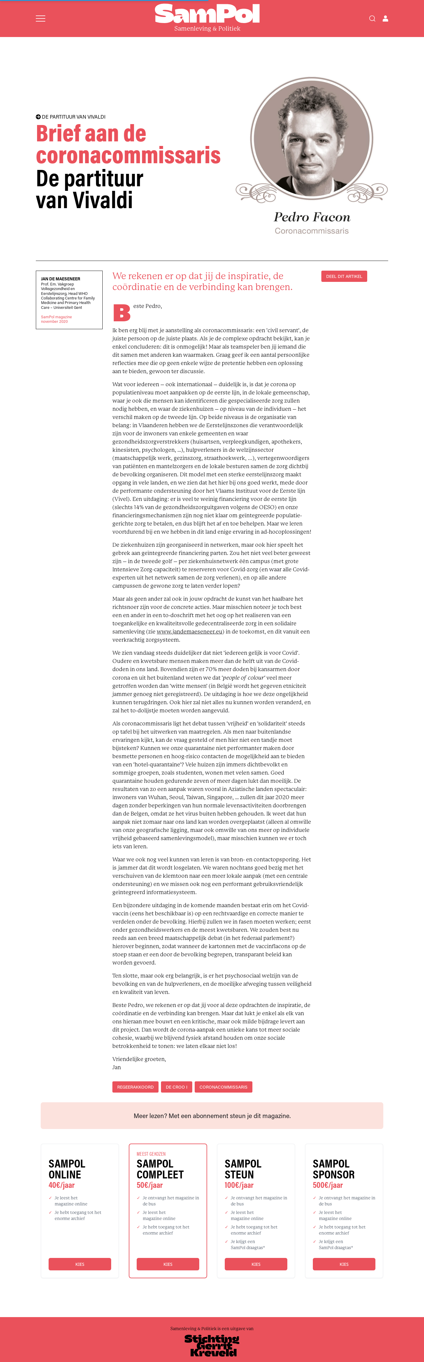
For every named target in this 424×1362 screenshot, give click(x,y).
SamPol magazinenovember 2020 (56, 319)
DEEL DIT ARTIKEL (344, 276)
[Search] (372, 18)
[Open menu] (40, 18)
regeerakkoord (135, 1087)
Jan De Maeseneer (60, 279)
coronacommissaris (224, 1087)
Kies (79, 1264)
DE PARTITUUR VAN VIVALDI (70, 116)
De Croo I (176, 1087)
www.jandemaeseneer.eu (189, 632)
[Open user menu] (385, 18)
